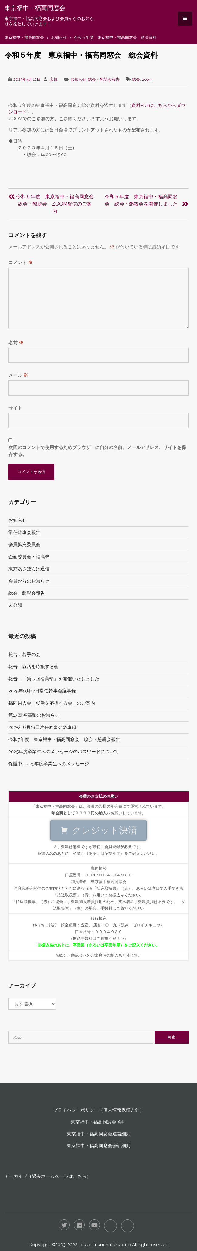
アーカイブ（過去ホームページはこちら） (48, 1176)
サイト (15, 408)
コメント (20, 262)
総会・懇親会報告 (104, 79)
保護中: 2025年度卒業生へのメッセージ (48, 764)
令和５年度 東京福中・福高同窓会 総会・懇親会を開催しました (141, 200)
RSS (127, 1225)
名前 (15, 342)
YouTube (94, 1224)
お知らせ (59, 37)
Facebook (79, 1224)
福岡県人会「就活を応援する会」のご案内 (51, 703)
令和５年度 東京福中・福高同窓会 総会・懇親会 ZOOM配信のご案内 (57, 204)
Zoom (147, 79)
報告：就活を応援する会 (33, 666)
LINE (110, 1225)
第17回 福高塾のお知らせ (33, 715)
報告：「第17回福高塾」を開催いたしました (53, 679)
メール (18, 375)
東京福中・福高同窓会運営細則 (99, 1134)
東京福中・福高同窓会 (35, 8)
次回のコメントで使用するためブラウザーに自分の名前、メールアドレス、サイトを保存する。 (97, 451)
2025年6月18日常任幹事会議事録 (42, 727)
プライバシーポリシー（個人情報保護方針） (98, 1110)
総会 (136, 79)
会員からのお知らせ (28, 581)
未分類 (15, 605)
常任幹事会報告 (24, 532)
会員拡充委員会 (24, 544)
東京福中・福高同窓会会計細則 (99, 1145)
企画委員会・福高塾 (28, 556)
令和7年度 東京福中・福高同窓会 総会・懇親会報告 (64, 739)
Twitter (64, 1224)
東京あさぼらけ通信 (28, 569)
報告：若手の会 (24, 654)
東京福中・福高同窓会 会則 (99, 1122)
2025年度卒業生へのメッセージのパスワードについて (63, 751)
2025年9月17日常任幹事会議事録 (42, 691)
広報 (53, 79)
